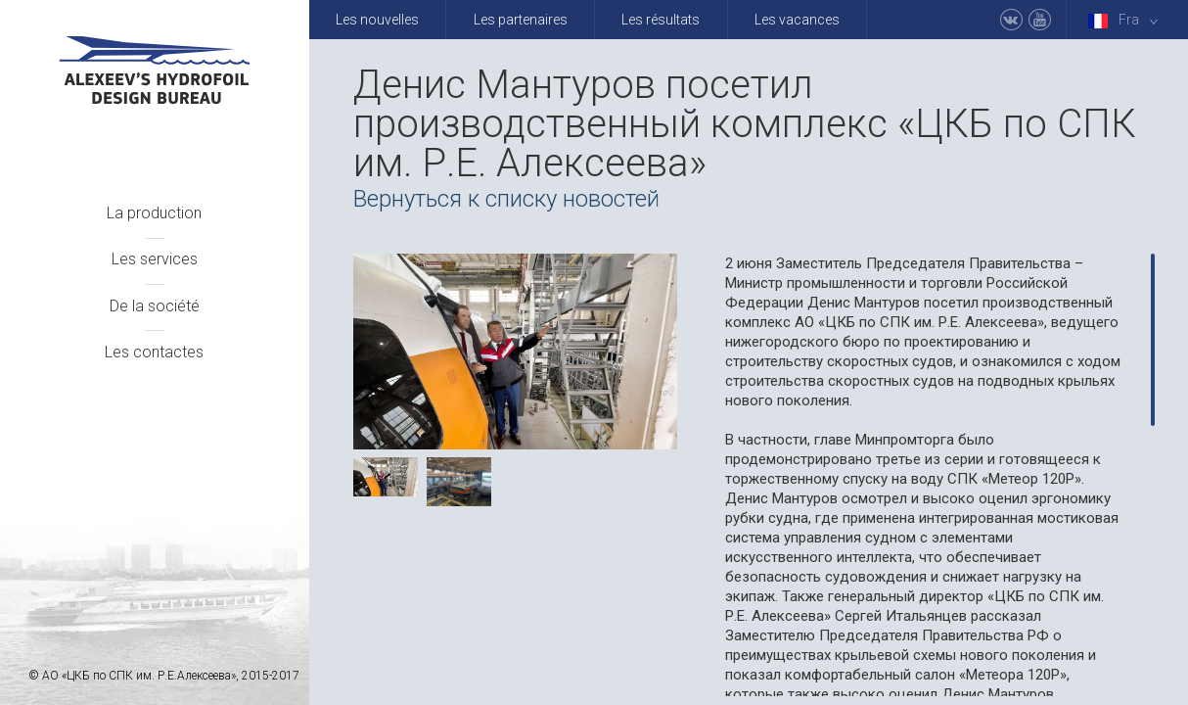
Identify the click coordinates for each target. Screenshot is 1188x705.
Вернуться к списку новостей (506, 199)
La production (154, 213)
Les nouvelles (377, 19)
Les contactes (154, 352)
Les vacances (797, 19)
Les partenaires (521, 19)
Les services (155, 259)
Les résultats (660, 19)
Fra (1126, 20)
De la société (155, 306)
